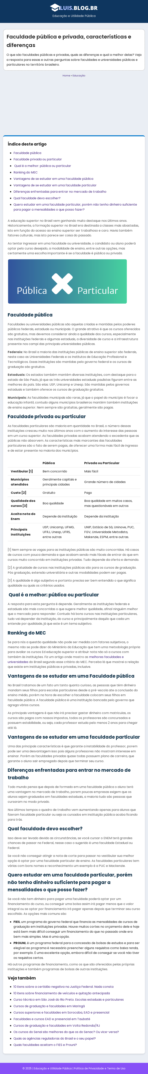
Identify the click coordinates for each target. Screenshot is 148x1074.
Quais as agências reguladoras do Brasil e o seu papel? (54, 1038)
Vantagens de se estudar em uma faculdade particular (55, 185)
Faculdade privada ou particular (37, 159)
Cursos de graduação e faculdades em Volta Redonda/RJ (56, 1025)
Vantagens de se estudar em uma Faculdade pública (53, 179)
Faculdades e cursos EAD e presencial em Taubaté (51, 1019)
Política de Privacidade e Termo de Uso (99, 1068)
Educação (79, 75)
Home (66, 75)
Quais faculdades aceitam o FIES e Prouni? (45, 1045)
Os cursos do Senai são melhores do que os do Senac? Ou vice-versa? (66, 1032)
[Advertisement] (74, 106)
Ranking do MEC (25, 172)
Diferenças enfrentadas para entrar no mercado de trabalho (59, 191)
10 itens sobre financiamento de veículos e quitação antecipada (61, 993)
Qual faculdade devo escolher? (37, 198)
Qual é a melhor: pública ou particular (42, 166)
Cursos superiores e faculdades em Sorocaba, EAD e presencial (61, 1012)
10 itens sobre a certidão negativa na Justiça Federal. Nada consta (63, 986)
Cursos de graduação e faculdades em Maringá (49, 1006)
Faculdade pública (27, 153)
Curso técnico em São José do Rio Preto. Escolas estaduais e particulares (68, 999)
